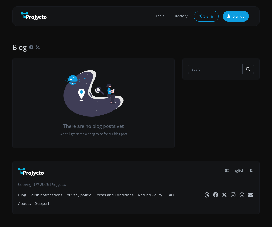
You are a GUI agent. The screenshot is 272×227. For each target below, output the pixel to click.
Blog (22, 195)
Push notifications (46, 195)
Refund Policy (150, 195)
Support (42, 203)
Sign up (235, 16)
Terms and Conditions (114, 195)
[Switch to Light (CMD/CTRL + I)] (251, 170)
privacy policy (79, 195)
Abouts (24, 203)
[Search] (215, 69)
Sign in (206, 16)
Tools (160, 15)
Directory (180, 15)
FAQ (170, 195)
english (234, 170)
